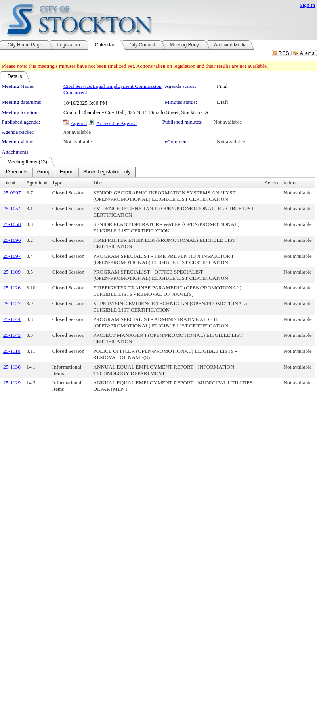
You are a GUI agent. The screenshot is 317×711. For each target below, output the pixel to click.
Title (97, 183)
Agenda (79, 123)
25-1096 (12, 240)
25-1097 (12, 256)
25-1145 (12, 335)
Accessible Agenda (116, 123)
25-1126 (12, 288)
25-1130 (12, 367)
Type (57, 183)
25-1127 (12, 303)
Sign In (307, 5)
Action (271, 183)
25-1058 (12, 224)
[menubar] (68, 172)
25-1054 (12, 208)
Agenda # (36, 183)
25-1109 (12, 272)
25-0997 (12, 193)
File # (9, 183)
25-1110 (11, 351)
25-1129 (12, 383)
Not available (228, 122)
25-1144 (12, 319)
